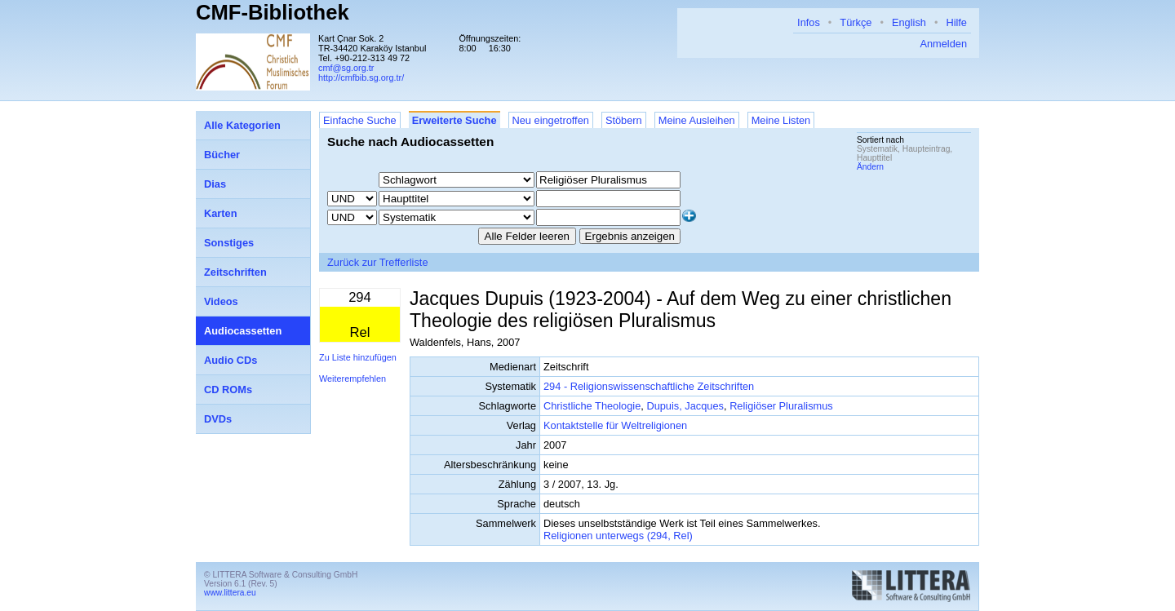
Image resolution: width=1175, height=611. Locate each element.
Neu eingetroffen (550, 120)
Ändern (870, 166)
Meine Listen (781, 120)
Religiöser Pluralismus (781, 406)
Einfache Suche (360, 120)
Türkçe (855, 22)
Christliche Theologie (592, 406)
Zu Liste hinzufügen (358, 357)
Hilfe (956, 22)
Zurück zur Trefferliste (377, 262)
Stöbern (623, 120)
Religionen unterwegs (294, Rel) (618, 535)
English (909, 22)
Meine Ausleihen (696, 120)
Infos (808, 22)
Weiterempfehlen (352, 378)
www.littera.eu (230, 592)
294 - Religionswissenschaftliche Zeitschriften (648, 386)
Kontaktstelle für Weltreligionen (615, 425)
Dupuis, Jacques (685, 406)
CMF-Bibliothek (272, 12)
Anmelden (943, 44)
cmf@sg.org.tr (346, 68)
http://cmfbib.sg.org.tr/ (361, 77)
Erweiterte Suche (454, 120)
